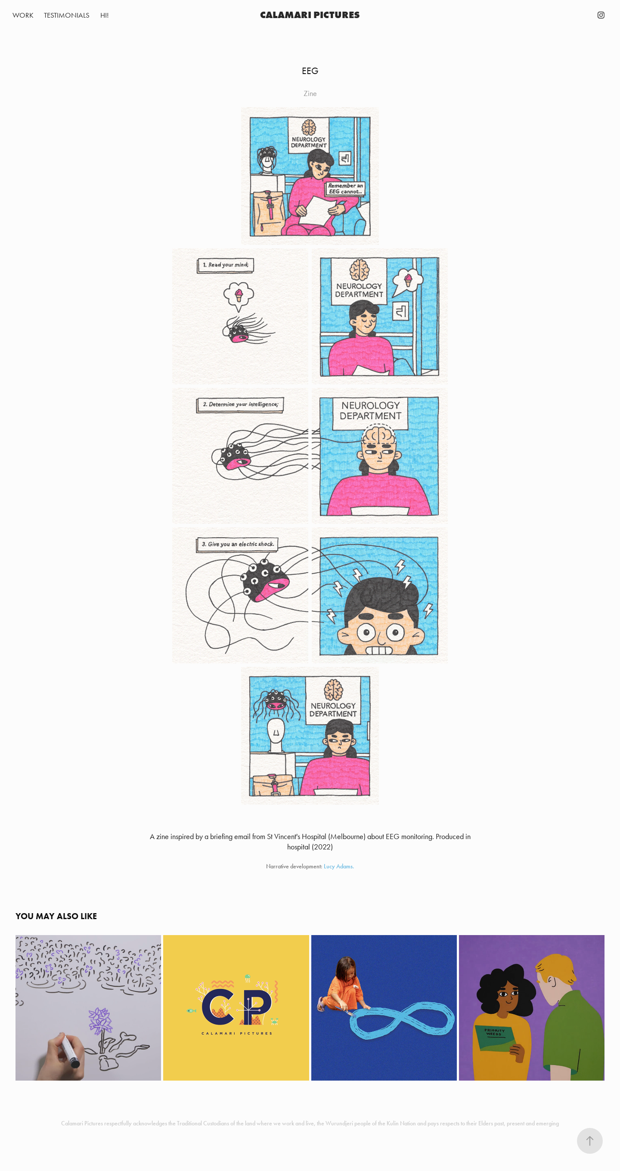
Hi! (104, 15)
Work (23, 15)
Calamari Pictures (310, 15)
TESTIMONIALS (67, 15)
